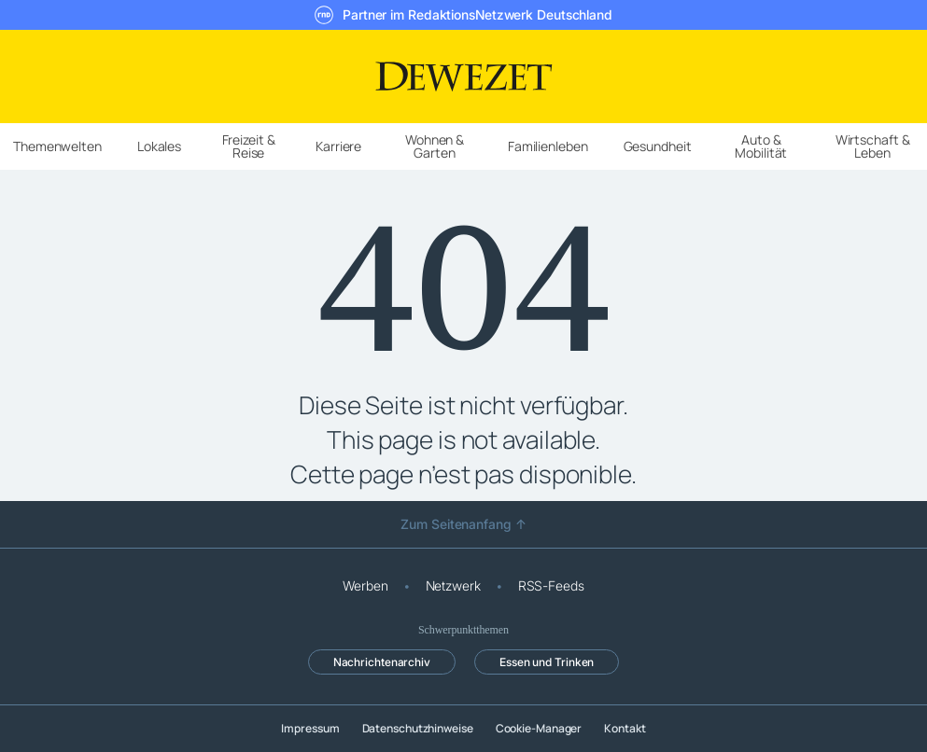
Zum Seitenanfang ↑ (463, 524)
